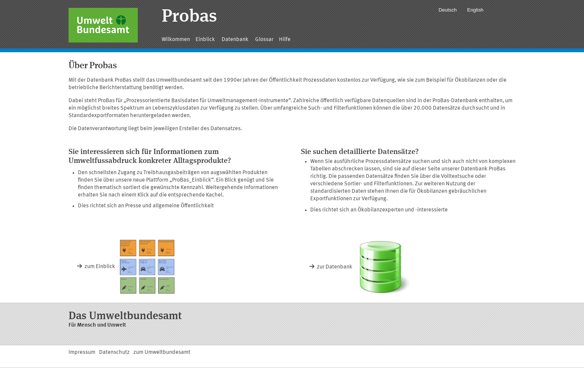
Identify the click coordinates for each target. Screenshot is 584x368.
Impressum (82, 352)
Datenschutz (114, 352)
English (475, 10)
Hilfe (285, 40)
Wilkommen (176, 40)
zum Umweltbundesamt (161, 352)
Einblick (206, 40)
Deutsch (447, 10)
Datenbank (236, 40)
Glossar (264, 40)
